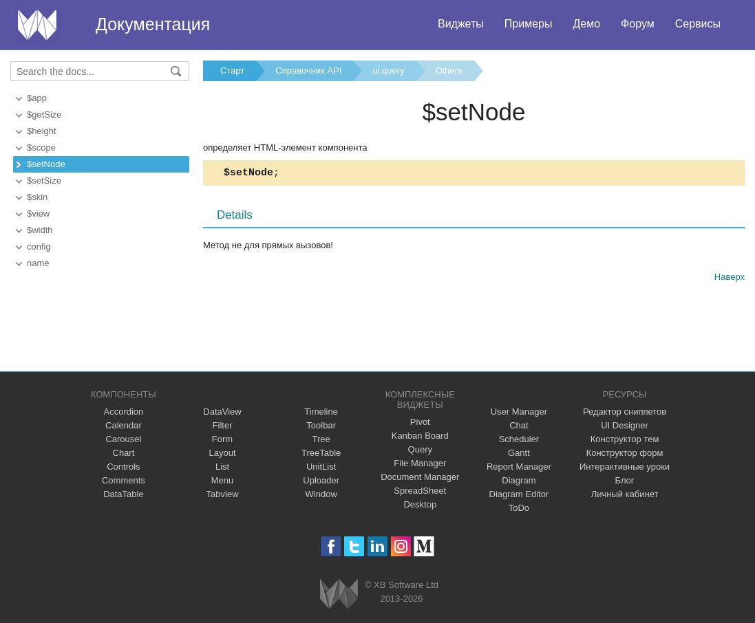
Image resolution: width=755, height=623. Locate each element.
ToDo (519, 508)
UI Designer (624, 425)
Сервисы (698, 24)
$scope (41, 147)
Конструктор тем (625, 439)
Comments (123, 480)
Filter (223, 425)
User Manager (519, 411)
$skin (37, 197)
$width (40, 230)
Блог (625, 480)
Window (321, 494)
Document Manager (420, 477)
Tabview (222, 494)
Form (222, 439)
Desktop (419, 504)
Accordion (124, 411)
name (38, 263)
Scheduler (519, 439)
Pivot (420, 422)
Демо (586, 24)
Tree (321, 439)
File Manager (420, 463)
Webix (339, 593)
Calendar (123, 425)
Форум (638, 24)
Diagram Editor (519, 494)
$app (37, 98)
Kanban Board (420, 435)
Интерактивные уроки (624, 466)
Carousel (123, 439)
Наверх (729, 279)
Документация (153, 24)
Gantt (519, 453)
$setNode (46, 164)
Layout (222, 453)
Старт (232, 70)
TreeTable (321, 453)
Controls (123, 466)
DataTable (123, 494)
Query (420, 449)
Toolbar (321, 425)
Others (449, 70)
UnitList (321, 466)
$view (38, 213)
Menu (222, 480)
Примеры (528, 24)
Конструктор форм (624, 453)
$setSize (44, 180)
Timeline (321, 411)
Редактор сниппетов (624, 411)
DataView (222, 411)
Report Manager (519, 466)
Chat (518, 425)
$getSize (44, 114)
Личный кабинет (625, 494)
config (39, 246)
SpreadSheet (420, 490)
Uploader (321, 480)
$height (41, 131)
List (222, 466)
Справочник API (308, 70)
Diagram (518, 480)
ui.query (388, 70)
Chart (124, 453)
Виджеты (461, 24)
